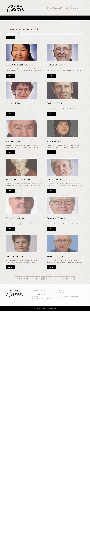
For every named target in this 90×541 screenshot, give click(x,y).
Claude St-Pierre (55, 103)
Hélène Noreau (54, 141)
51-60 (38, 278)
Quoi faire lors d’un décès (36, 18)
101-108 (72, 278)
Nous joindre (83, 18)
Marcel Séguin (13, 141)
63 (51, 278)
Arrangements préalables (52, 18)
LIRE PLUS (10, 75)
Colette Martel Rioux (17, 256)
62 (47, 278)
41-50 (34, 278)
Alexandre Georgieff (57, 218)
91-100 (68, 278)
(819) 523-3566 (41, 294)
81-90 (64, 278)
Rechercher (10, 37)
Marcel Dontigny (56, 65)
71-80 (59, 278)
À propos (23, 18)
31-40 (29, 278)
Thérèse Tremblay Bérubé (18, 180)
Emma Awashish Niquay (17, 65)
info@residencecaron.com (42, 293)
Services (14, 18)
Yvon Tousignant (55, 256)
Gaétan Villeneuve (15, 218)
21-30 (25, 278)
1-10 (17, 278)
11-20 (21, 278)
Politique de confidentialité (69, 18)
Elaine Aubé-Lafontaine (58, 180)
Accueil (6, 18)
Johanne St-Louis (14, 103)
